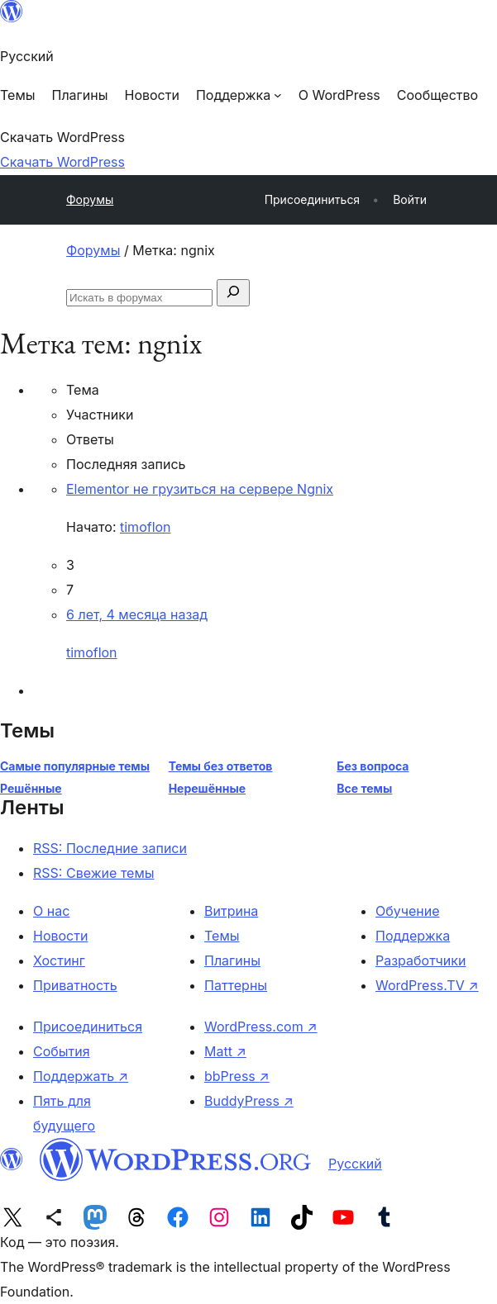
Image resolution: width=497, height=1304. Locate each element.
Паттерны (235, 985)
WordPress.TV (427, 985)
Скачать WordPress (62, 162)
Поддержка (412, 935)
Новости (60, 935)
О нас (51, 911)
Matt (225, 1051)
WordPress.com (261, 1026)
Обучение (407, 911)
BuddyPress (249, 1101)
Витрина (231, 911)
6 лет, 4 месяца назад (137, 614)
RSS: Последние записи (110, 848)
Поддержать (80, 1076)
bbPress (237, 1076)
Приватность (75, 985)
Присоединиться (87, 1026)
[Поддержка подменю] (239, 95)
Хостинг (59, 960)
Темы (222, 935)
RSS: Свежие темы (94, 873)
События (61, 1051)
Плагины (232, 960)
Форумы (89, 199)
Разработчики (420, 960)
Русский (355, 1163)
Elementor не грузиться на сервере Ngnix (199, 489)
